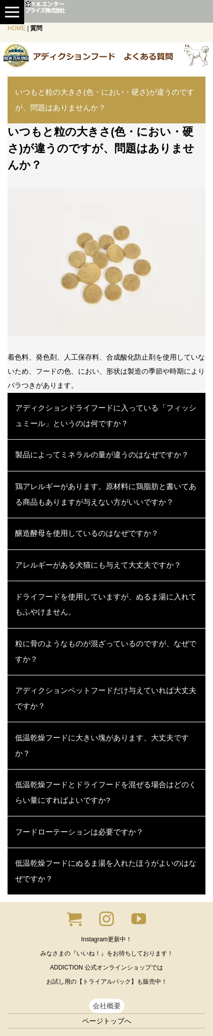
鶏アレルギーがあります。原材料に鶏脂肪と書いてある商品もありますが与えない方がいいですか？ (105, 494)
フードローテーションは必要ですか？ (79, 831)
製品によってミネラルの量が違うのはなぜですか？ (102, 454)
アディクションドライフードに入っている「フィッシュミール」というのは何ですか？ (105, 415)
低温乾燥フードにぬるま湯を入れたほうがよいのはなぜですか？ (105, 871)
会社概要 (107, 1006)
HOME (17, 28)
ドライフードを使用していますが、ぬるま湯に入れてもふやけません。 (105, 604)
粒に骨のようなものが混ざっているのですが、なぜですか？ (105, 651)
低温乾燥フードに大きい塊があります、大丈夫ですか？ (102, 745)
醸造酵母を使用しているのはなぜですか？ (87, 533)
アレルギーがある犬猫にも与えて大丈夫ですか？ (98, 565)
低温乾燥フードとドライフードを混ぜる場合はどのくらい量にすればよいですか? (105, 792)
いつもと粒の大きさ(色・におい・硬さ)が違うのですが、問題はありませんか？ (104, 100)
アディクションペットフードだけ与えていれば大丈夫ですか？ (105, 698)
